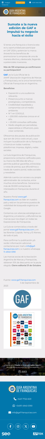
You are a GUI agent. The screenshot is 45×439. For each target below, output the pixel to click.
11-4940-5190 (10, 252)
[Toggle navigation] (39, 11)
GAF (6, 75)
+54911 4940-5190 (35, 2)
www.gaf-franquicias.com (22, 230)
